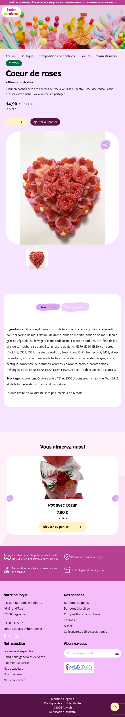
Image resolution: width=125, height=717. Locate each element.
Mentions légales (62, 699)
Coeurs (85, 56)
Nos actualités (13, 669)
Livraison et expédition (19, 651)
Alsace (68, 626)
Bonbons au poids (76, 603)
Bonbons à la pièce (77, 608)
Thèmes (69, 620)
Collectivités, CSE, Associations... (86, 632)
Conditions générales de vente (24, 657)
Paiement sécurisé (16, 663)
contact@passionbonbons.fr (23, 629)
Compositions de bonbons (57, 56)
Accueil (10, 56)
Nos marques (13, 674)
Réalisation (62, 712)
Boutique (27, 56)
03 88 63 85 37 (13, 623)
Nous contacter (14, 680)
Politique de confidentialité (62, 703)
